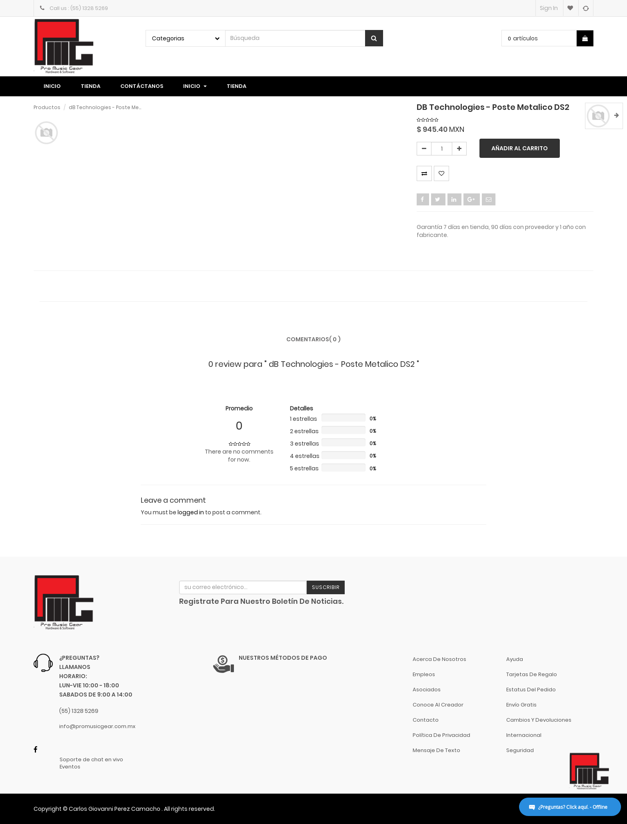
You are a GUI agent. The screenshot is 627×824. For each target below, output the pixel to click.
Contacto (426, 720)
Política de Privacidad (441, 735)
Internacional (523, 735)
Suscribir (325, 587)
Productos (47, 107)
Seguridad (520, 750)
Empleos (424, 674)
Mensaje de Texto (436, 750)
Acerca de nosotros (439, 659)
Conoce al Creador (438, 705)
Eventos (70, 766)
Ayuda (514, 659)
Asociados (427, 689)
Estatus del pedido (531, 689)
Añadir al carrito (519, 148)
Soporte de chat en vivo (91, 759)
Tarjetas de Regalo (531, 674)
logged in (191, 512)
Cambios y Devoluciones (538, 720)
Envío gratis (521, 705)
